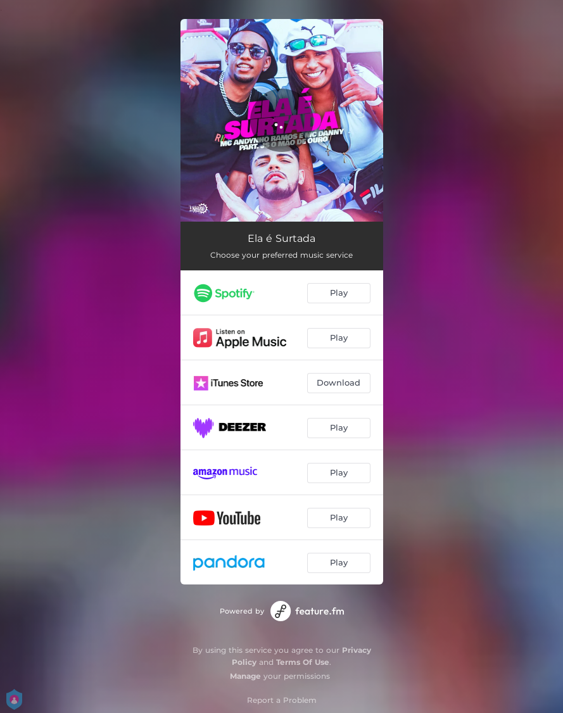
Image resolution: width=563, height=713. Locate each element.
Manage (245, 676)
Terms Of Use (302, 662)
